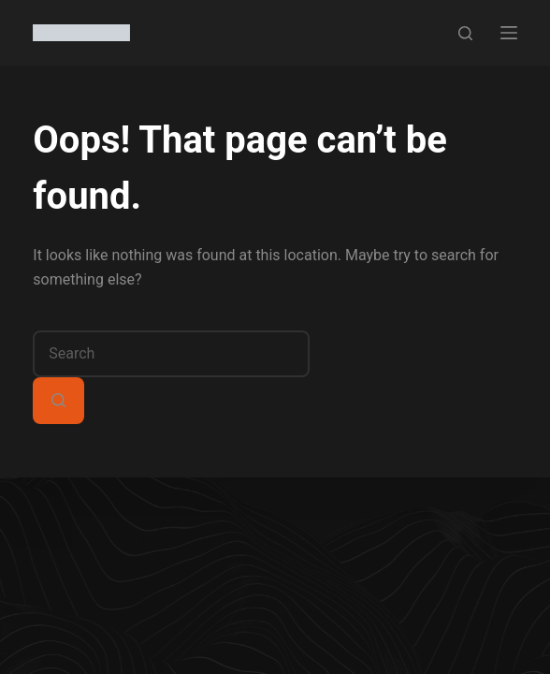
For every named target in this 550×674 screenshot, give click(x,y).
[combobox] (171, 353)
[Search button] (58, 400)
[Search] (465, 33)
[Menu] (508, 32)
